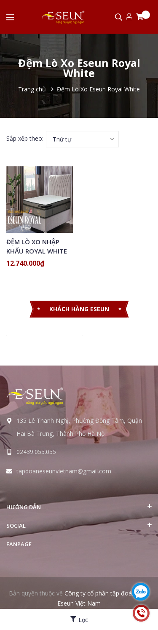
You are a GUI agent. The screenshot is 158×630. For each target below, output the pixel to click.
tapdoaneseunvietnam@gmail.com (63, 471)
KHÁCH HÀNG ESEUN (79, 309)
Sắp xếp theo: (24, 138)
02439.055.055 (36, 452)
